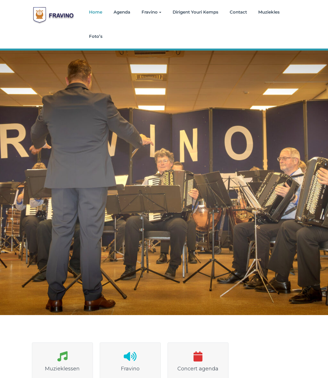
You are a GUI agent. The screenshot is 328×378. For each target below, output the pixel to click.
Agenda (122, 12)
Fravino (151, 12)
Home (95, 12)
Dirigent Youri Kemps (195, 12)
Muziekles (269, 12)
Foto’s (96, 36)
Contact (238, 12)
